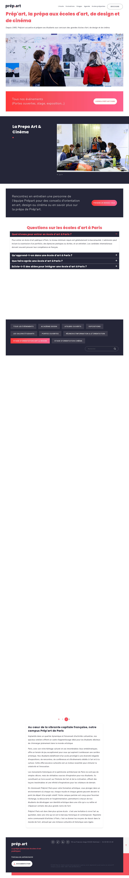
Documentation (23, 866)
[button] (64, 236)
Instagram (53, 844)
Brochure (115, 6)
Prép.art (19, 847)
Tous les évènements (23, 329)
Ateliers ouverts (73, 329)
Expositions (95, 329)
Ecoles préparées (98, 6)
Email (67, 844)
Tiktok (57, 844)
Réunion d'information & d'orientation (85, 336)
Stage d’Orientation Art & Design (30, 343)
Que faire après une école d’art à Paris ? (37, 263)
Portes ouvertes (50, 336)
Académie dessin (49, 329)
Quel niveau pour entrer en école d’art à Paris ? (42, 236)
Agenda (87, 6)
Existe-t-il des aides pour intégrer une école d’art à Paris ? (49, 269)
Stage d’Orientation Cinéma (68, 343)
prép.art (13, 6)
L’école (61, 6)
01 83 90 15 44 (107, 845)
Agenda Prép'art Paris (105, 104)
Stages (79, 6)
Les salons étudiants (23, 336)
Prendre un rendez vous (104, 206)
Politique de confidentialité (22, 860)
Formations (70, 6)
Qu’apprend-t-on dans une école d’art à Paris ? (42, 258)
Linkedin (62, 844)
